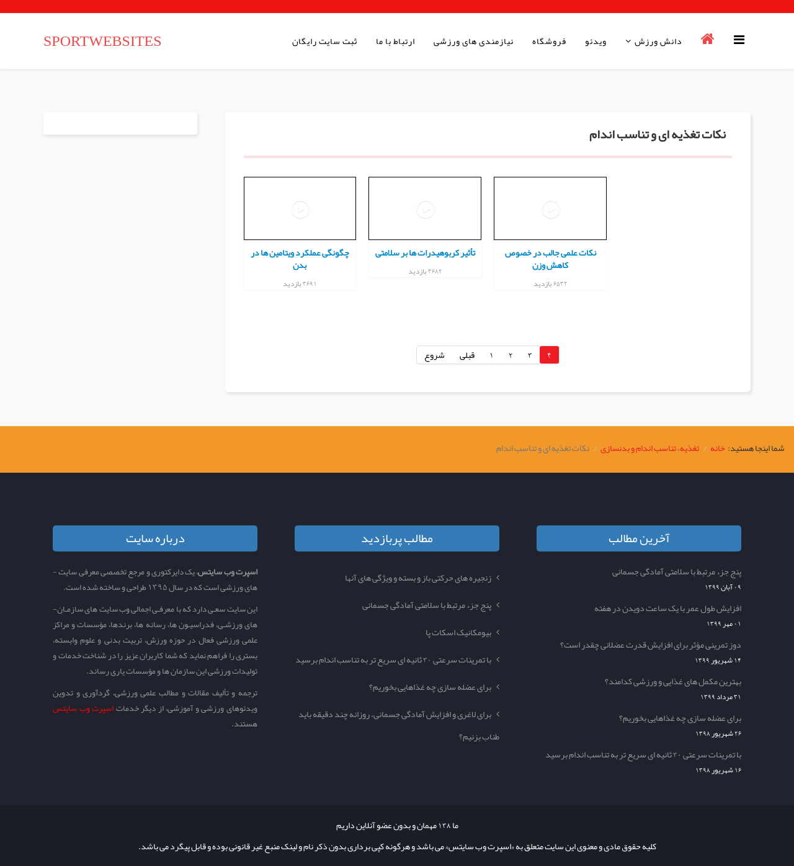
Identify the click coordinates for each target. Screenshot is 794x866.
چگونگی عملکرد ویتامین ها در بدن (300, 259)
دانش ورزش (658, 41)
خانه (717, 448)
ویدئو (596, 41)
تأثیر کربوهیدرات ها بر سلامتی (425, 252)
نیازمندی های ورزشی (474, 41)
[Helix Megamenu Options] (742, 40)
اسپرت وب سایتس (83, 708)
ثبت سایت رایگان (324, 41)
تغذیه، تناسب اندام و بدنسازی (649, 448)
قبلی (467, 355)
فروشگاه (549, 41)
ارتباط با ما (395, 41)
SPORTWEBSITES (102, 41)
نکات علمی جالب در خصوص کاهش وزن (550, 259)
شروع (434, 355)
